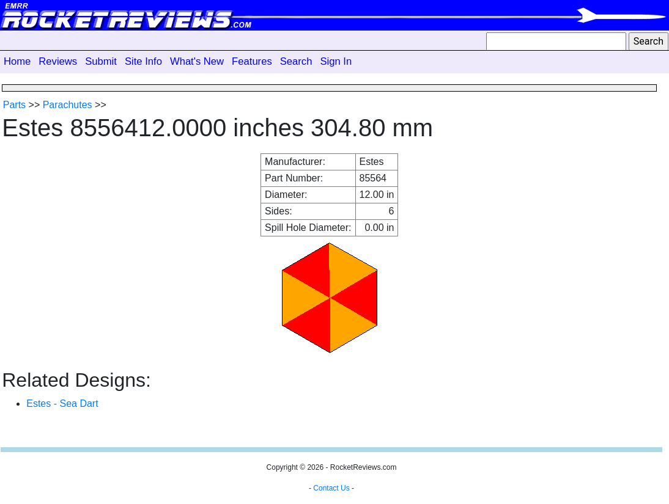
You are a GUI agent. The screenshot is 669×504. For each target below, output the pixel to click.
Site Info (143, 61)
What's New (197, 61)
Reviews (58, 61)
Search (296, 61)
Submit (101, 61)
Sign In (336, 61)
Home (17, 61)
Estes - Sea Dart (62, 403)
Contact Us (331, 488)
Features (252, 61)
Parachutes (67, 105)
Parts (14, 105)
